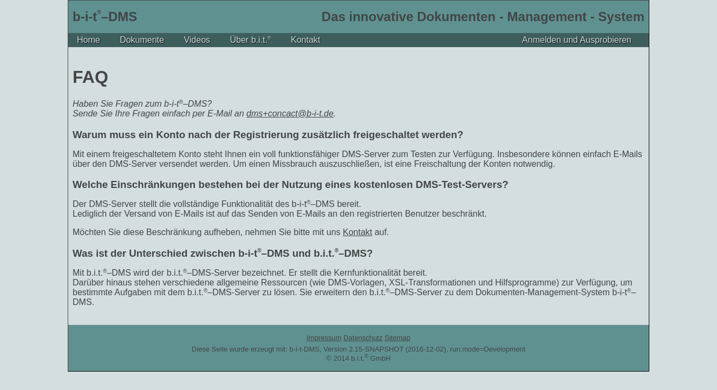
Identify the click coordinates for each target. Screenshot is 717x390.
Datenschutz (362, 338)
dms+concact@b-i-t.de (290, 113)
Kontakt (305, 39)
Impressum (324, 338)
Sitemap (397, 338)
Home (88, 39)
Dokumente (142, 39)
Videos (197, 39)
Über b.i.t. (250, 39)
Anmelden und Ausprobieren (576, 39)
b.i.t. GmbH (370, 358)
